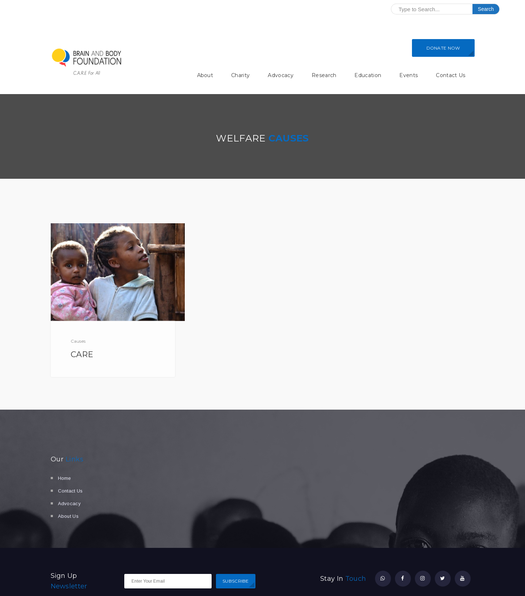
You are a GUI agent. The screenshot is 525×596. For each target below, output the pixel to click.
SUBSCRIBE (235, 581)
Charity (240, 75)
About (205, 75)
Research (324, 75)
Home (64, 478)
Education (367, 75)
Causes (78, 341)
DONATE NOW (443, 48)
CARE (82, 354)
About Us (68, 516)
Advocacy (280, 75)
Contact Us (450, 75)
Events (408, 75)
